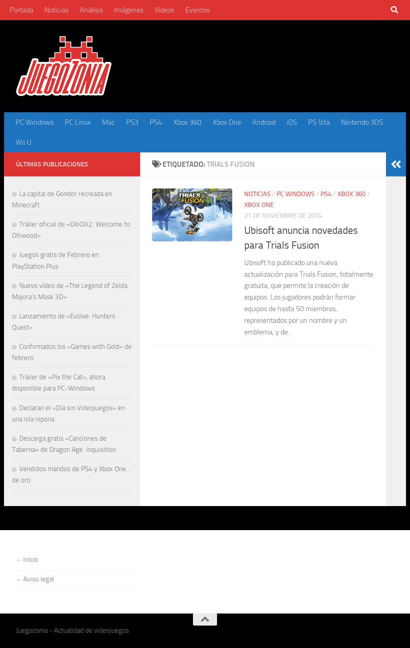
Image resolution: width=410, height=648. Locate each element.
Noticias (56, 10)
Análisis (91, 10)
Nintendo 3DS (362, 122)
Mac (108, 122)
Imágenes (128, 10)
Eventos (197, 10)
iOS (292, 122)
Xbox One (227, 122)
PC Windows (35, 122)
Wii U (24, 142)
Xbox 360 (187, 122)
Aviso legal (38, 579)
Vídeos (164, 10)
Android (263, 122)
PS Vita (319, 122)
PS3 (132, 122)
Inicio (30, 559)
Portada (21, 10)
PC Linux (78, 122)
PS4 (156, 122)
